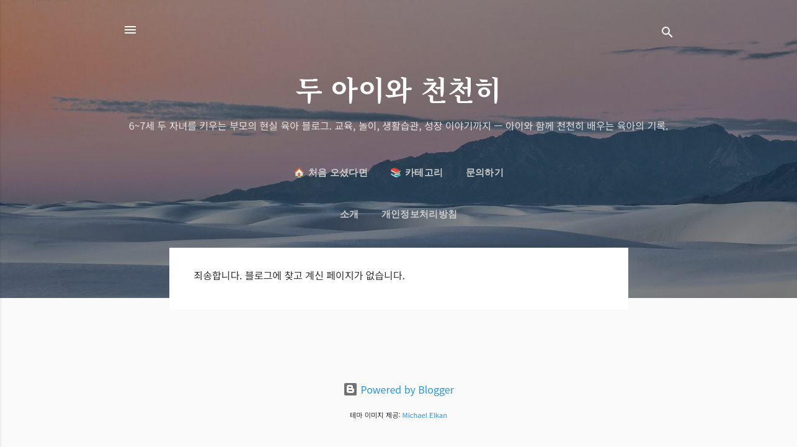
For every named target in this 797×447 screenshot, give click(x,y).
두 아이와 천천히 (398, 88)
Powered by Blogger (398, 389)
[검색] (667, 34)
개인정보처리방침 (419, 214)
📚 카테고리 (416, 172)
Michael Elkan (425, 415)
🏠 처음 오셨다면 (330, 172)
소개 (349, 214)
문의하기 (485, 172)
